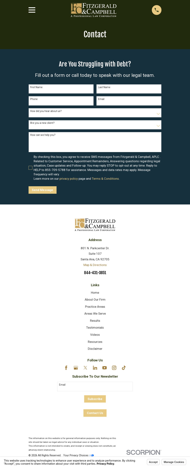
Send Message (42, 190)
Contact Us (95, 413)
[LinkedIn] (95, 368)
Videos (95, 334)
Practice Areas (95, 306)
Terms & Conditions (105, 178)
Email (101, 99)
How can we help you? (42, 134)
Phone (34, 99)
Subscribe (95, 399)
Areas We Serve (95, 313)
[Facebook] (66, 368)
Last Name (104, 87)
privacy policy (68, 178)
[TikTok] (124, 368)
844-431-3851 (95, 272)
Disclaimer (95, 348)
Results (95, 320)
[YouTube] (104, 368)
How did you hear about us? (46, 111)
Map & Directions (95, 265)
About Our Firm (95, 299)
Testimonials (95, 327)
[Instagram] (114, 368)
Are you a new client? (42, 122)
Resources (95, 342)
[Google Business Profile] (76, 368)
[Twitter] (85, 368)
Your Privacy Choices (78, 455)
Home (95, 292)
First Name (36, 87)
